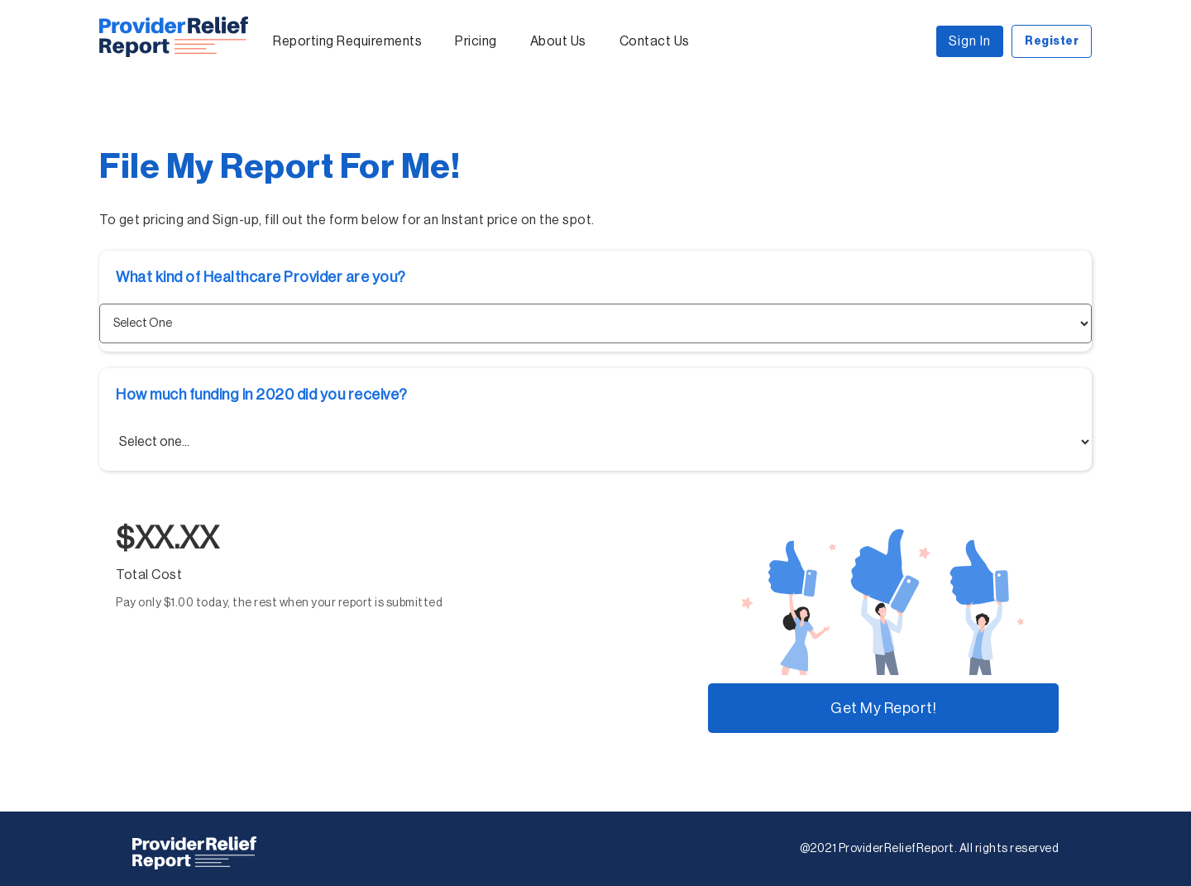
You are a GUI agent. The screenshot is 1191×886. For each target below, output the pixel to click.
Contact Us (654, 41)
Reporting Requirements (347, 41)
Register (1052, 41)
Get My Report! (883, 708)
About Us (558, 41)
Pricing (476, 41)
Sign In (970, 41)
